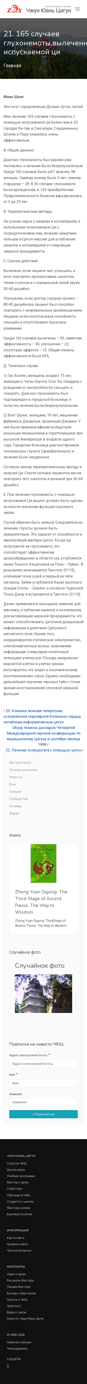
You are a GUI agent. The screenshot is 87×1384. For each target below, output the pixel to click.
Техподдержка (17, 1348)
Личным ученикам (23, 770)
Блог (12, 784)
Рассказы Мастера (20, 1280)
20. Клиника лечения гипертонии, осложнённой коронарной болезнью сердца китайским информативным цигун (42, 716)
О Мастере (14, 1188)
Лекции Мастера (18, 1286)
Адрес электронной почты (28, 1055)
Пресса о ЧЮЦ (17, 1299)
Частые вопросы (19, 1250)
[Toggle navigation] (77, 9)
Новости (15, 777)
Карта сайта (15, 1238)
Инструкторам (20, 762)
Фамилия (15, 1094)
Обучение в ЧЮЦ (18, 1195)
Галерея (15, 791)
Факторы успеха (18, 1208)
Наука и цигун (16, 1274)
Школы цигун (16, 1169)
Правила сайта (17, 1244)
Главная (12, 65)
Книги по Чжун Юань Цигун (25, 1318)
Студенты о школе (20, 1201)
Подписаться (43, 1114)
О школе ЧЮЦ (16, 1163)
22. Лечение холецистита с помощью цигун (45, 750)
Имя (12, 1074)
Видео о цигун (16, 1312)
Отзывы (15, 806)
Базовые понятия (19, 1214)
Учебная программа (21, 1176)
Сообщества (18, 799)
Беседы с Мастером (21, 1293)
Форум (14, 813)
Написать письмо (19, 1342)
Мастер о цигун (18, 1182)
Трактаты (14, 1306)
